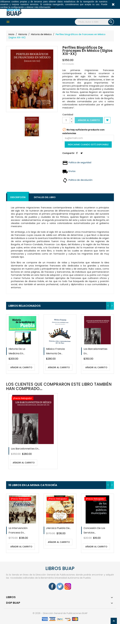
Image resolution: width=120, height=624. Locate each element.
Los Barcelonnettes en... (25, 448)
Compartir (77, 155)
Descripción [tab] (17, 197)
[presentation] (108, 306)
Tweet (81, 155)
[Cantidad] (66, 120)
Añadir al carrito (89, 120)
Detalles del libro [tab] (45, 197)
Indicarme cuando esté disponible (88, 144)
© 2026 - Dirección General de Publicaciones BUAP (60, 613)
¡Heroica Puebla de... (58, 528)
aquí (53, 7)
